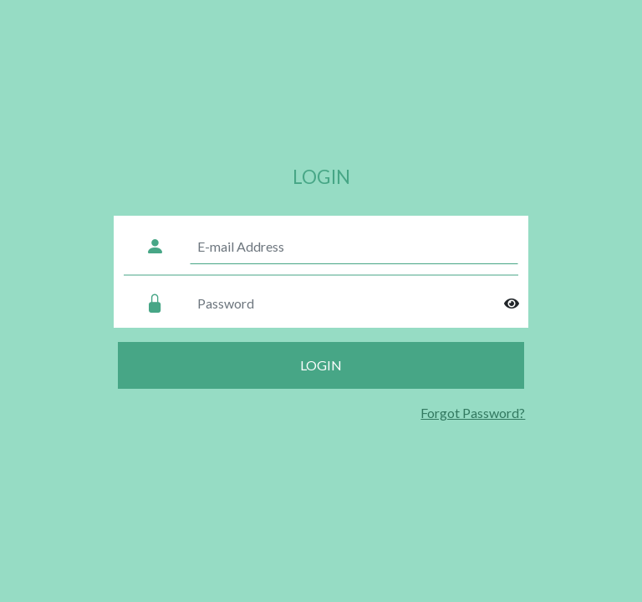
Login (321, 365)
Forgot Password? (472, 413)
